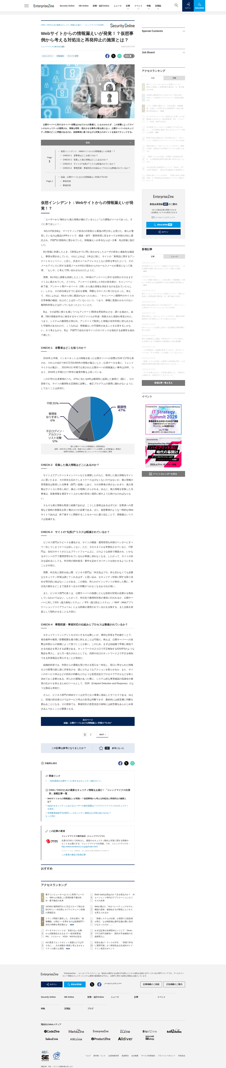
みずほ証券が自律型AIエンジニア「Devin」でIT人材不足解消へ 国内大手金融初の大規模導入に (114, 985)
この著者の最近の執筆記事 (74, 906)
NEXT (103, 734)
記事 (128, 6)
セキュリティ (47, 56)
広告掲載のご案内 (174, 1036)
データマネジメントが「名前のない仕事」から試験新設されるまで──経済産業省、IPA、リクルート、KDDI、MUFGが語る (65, 985)
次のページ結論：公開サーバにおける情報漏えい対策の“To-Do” (88, 721)
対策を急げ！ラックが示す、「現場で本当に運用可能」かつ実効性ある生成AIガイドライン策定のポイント (114, 997)
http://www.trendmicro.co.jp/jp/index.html (80, 898)
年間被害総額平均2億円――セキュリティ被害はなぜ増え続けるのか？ (79, 865)
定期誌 (158, 6)
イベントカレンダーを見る (163, 473)
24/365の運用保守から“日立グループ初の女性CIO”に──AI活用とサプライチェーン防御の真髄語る (65, 961)
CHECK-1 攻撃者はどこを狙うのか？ (80, 155)
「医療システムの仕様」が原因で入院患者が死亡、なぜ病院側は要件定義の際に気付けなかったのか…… (114, 973)
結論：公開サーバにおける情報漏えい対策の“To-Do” (84, 177)
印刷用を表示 (49, 815)
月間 (174, 78)
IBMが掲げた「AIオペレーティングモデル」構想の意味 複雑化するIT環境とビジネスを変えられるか (114, 961)
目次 (109, 142)
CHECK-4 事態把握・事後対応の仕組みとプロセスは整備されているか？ (96, 168)
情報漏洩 (60, 56)
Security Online (67, 6)
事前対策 (67, 181)
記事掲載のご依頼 (151, 1036)
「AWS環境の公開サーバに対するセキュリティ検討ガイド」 (75, 833)
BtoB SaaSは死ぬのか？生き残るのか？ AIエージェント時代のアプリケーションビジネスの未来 (115, 949)
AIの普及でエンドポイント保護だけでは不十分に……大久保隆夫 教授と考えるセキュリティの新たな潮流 (65, 997)
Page (49, 181)
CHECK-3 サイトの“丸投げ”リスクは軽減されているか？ (89, 164)
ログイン (163, 232)
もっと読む (50, 868)
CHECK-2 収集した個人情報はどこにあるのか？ (85, 159)
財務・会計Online (101, 6)
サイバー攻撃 (73, 56)
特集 (149, 6)
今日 (153, 78)
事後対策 (67, 185)
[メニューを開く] (26, 6)
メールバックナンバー (163, 217)
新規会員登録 (163, 224)
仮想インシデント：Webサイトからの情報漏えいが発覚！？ (88, 151)
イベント (138, 6)
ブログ (90, 1060)
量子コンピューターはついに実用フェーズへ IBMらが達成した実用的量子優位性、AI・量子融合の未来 (65, 949)
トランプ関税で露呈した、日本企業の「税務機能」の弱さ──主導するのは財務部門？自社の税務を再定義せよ (65, 973)
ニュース (118, 6)
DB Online (84, 6)
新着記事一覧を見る (163, 383)
